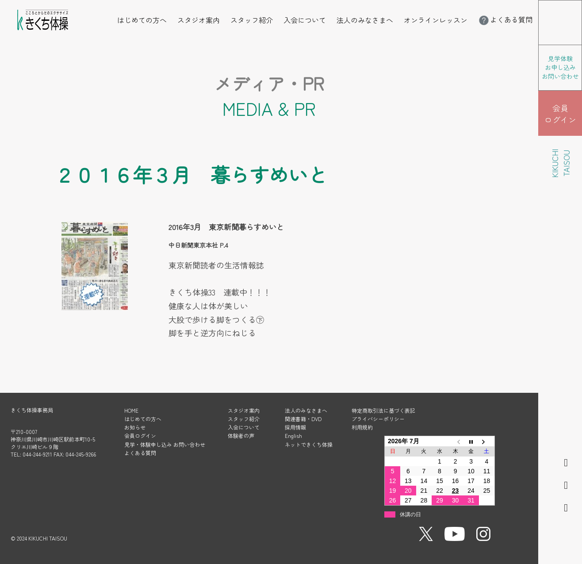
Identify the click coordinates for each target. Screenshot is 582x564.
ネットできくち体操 (309, 444)
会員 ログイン (560, 113)
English (293, 435)
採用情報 (295, 427)
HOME (131, 410)
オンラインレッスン (435, 20)
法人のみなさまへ (365, 20)
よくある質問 (505, 19)
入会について (304, 20)
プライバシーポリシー (378, 418)
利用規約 (362, 427)
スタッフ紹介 (251, 20)
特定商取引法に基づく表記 (383, 410)
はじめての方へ (142, 20)
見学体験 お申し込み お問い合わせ (560, 67)
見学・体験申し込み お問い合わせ (164, 444)
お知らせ (135, 427)
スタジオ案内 (198, 20)
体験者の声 (241, 435)
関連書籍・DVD (303, 418)
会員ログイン (140, 435)
